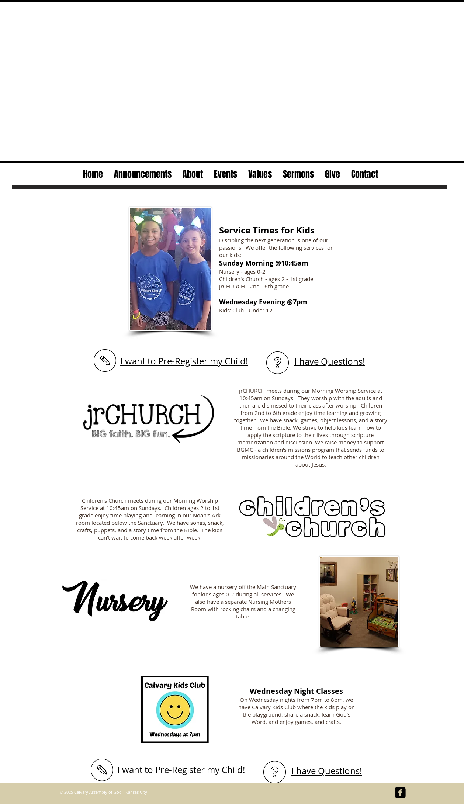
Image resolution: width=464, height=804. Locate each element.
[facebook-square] (400, 792)
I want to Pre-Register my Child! (184, 361)
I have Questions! (329, 361)
